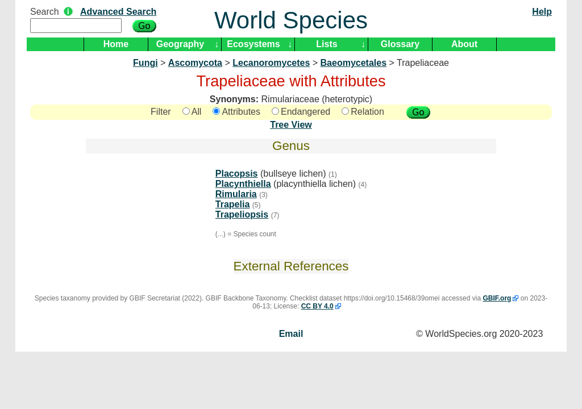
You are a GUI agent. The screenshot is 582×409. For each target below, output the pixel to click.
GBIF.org (497, 298)
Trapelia (232, 204)
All (192, 111)
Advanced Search (118, 11)
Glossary (400, 44)
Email (291, 334)
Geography (180, 44)
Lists (326, 44)
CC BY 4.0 (317, 306)
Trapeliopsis (241, 214)
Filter (161, 111)
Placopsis (236, 173)
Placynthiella (243, 184)
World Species (291, 20)
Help (542, 11)
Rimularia (236, 194)
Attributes (236, 111)
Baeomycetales (354, 63)
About (464, 44)
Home (115, 44)
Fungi (145, 63)
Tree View (291, 125)
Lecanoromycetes (271, 63)
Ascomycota (195, 63)
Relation (363, 111)
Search (44, 11)
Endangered (301, 111)
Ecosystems (253, 44)
